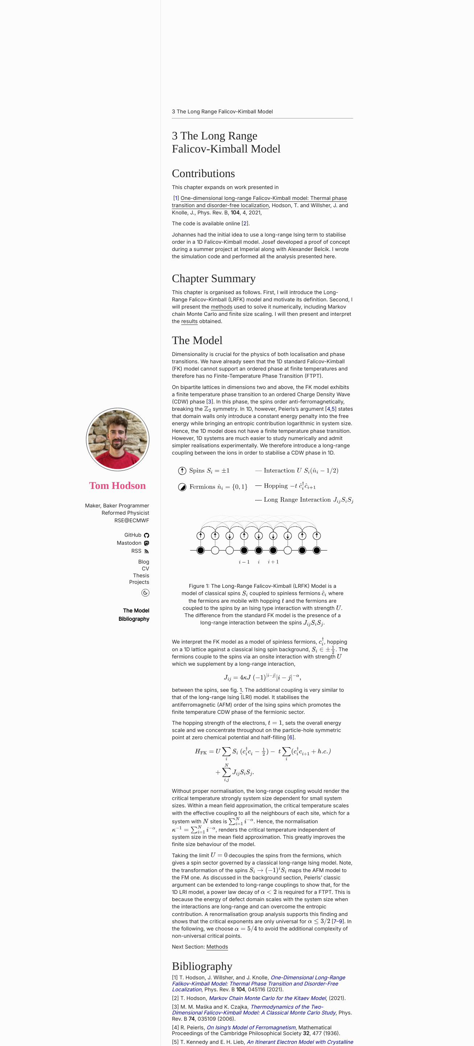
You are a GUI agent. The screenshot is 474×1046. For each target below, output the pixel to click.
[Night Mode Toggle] (145, 593)
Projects (139, 582)
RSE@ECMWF (132, 521)
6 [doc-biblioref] (290, 738)
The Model (136, 611)
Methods (217, 947)
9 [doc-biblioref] (340, 922)
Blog (143, 562)
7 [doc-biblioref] (334, 922)
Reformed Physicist (125, 513)
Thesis (141, 576)
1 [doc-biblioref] (176, 198)
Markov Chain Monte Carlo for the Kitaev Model (267, 998)
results (189, 321)
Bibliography (134, 619)
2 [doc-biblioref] (245, 224)
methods (221, 307)
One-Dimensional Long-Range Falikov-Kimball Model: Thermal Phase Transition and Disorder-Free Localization (258, 984)
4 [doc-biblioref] (328, 409)
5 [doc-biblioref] (333, 409)
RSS (140, 551)
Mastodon (133, 543)
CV (145, 569)
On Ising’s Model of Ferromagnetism (250, 1028)
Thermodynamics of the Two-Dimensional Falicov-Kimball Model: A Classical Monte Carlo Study (253, 1010)
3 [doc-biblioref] (209, 402)
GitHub (136, 535)
